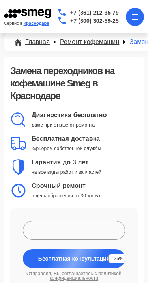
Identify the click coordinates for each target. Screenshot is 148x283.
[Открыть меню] (135, 17)
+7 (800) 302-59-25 (94, 21)
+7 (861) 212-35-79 (94, 12)
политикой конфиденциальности (86, 276)
